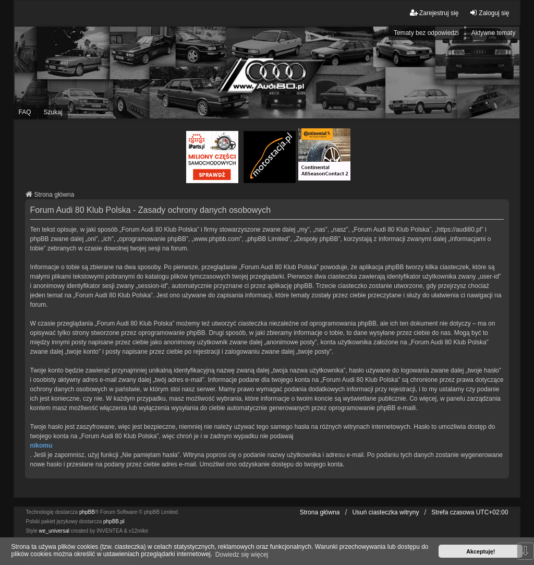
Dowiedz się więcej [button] (241, 554)
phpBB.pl (114, 521)
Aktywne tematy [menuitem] (493, 33)
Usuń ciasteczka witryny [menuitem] (385, 512)
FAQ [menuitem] (25, 112)
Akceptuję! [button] (480, 551)
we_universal (54, 531)
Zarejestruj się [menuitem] (434, 13)
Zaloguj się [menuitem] (489, 13)
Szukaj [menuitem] (53, 112)
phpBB (87, 512)
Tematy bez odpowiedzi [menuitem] (426, 33)
